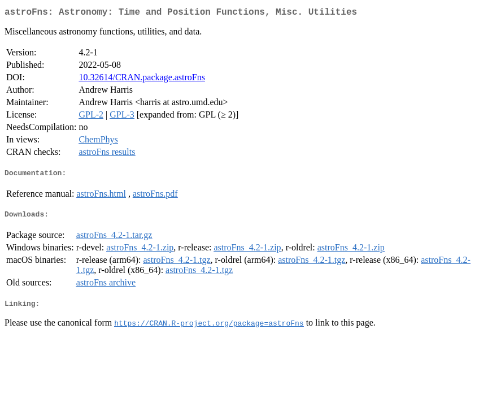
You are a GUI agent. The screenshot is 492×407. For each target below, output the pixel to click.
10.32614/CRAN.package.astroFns (142, 79)
